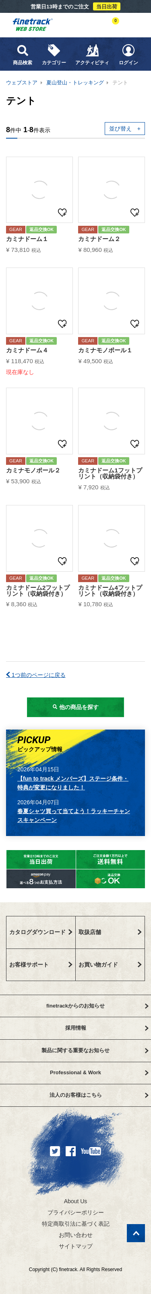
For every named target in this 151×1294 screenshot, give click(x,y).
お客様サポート (40, 964)
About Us (75, 1201)
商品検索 (22, 54)
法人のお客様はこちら (99, 1095)
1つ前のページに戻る (36, 675)
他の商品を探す (75, 707)
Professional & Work (99, 1072)
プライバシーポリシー (76, 1212)
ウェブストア (21, 83)
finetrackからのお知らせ (97, 1006)
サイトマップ (76, 1246)
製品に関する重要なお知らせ (95, 1050)
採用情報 (107, 1028)
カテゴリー (54, 54)
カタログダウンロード (40, 932)
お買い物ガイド (110, 964)
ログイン (128, 54)
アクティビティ (92, 54)
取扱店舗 (110, 932)
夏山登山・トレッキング (75, 83)
